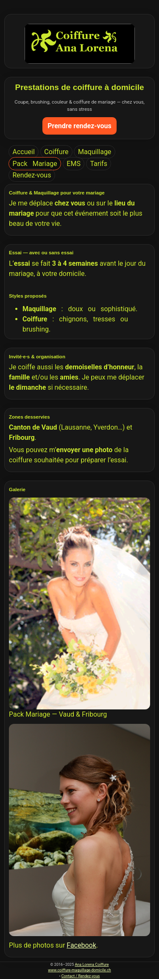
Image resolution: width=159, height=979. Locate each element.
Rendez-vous (32, 175)
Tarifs (98, 164)
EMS (74, 164)
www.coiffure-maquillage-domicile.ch (79, 970)
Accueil (24, 152)
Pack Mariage (35, 164)
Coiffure (56, 152)
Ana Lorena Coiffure (92, 964)
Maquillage (94, 152)
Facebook (81, 945)
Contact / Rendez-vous (80, 976)
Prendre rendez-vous (79, 126)
